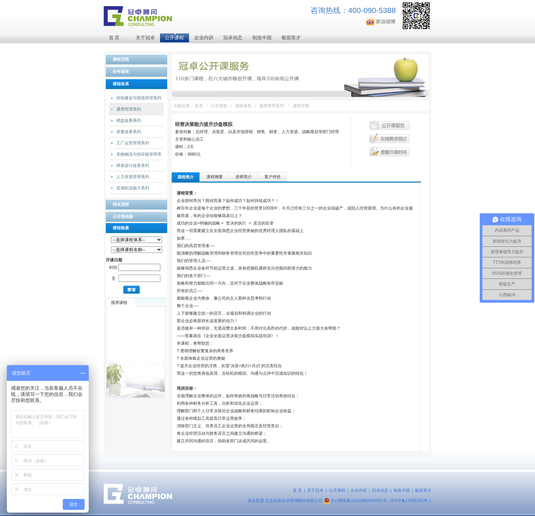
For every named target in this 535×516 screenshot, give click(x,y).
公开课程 (174, 37)
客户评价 (272, 176)
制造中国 (262, 37)
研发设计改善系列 (132, 165)
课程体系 (243, 105)
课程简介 (185, 177)
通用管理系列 (128, 109)
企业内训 (203, 37)
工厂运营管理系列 (132, 143)
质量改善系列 (128, 131)
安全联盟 (256, 500)
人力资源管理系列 (132, 176)
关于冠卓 (145, 37)
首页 (199, 105)
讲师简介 (243, 176)
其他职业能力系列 (132, 188)
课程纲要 (214, 176)
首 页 (114, 37)
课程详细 (301, 105)
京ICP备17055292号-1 (410, 500)
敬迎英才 (291, 37)
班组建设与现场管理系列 (138, 98)
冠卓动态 (232, 37)
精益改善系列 (128, 120)
